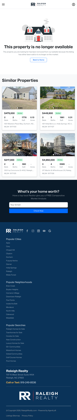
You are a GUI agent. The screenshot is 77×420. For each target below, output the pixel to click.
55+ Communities (13, 347)
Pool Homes (11, 361)
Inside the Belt (11, 304)
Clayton (9, 253)
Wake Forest (11, 275)
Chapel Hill (10, 250)
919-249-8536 (28, 382)
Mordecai (10, 307)
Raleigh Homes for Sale (15, 329)
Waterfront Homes (13, 350)
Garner (9, 264)
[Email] (38, 205)
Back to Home (38, 60)
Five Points (10, 300)
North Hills (10, 311)
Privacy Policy (27, 416)
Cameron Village (12, 293)
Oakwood (10, 314)
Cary (8, 246)
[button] (3, 4)
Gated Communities (14, 354)
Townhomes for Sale (14, 332)
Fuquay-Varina (12, 261)
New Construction (13, 340)
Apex (8, 243)
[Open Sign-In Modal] (73, 4)
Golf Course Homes (14, 357)
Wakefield (10, 318)
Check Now (38, 211)
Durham (9, 257)
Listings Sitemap (13, 416)
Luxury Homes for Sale (15, 343)
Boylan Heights (12, 289)
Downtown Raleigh (13, 297)
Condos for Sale (12, 336)
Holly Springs (11, 268)
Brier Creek (10, 286)
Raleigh (9, 271)
